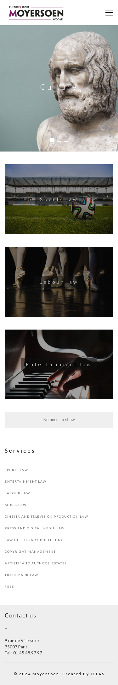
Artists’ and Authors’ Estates (36, 563)
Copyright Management (30, 551)
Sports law (16, 470)
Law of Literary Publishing (34, 540)
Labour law (17, 493)
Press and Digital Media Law (35, 528)
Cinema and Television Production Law (46, 516)
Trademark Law (21, 575)
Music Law (16, 505)
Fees (9, 586)
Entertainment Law (26, 481)
